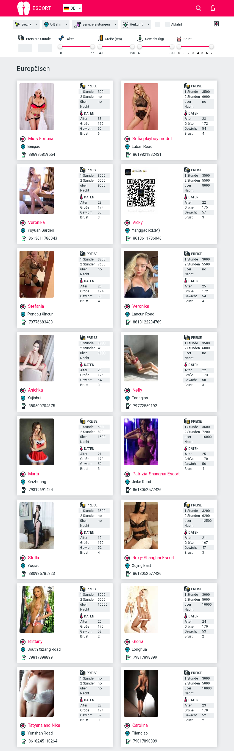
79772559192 (145, 405)
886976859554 (42, 154)
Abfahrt (176, 24)
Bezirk (23, 24)
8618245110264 (43, 741)
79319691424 (41, 489)
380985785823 (42, 573)
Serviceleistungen (92, 24)
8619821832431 (147, 154)
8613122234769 (147, 322)
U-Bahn (52, 24)
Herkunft (133, 24)
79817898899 (41, 657)
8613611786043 (43, 238)
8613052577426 (147, 489)
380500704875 (42, 405)
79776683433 (41, 322)
